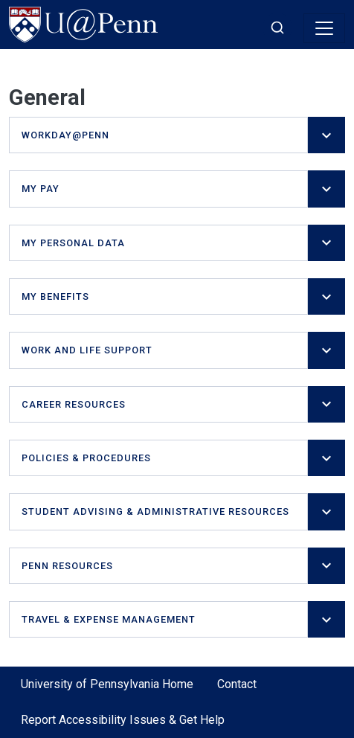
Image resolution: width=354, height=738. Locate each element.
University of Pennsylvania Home (107, 684)
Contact (237, 684)
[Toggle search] (277, 27)
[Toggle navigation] (324, 28)
